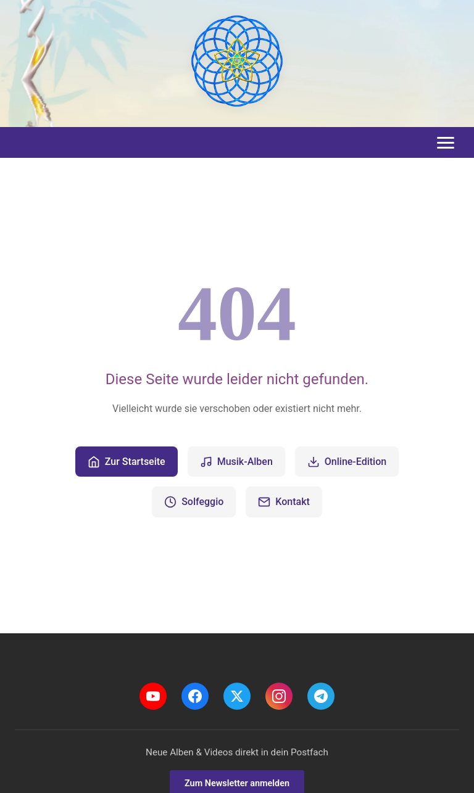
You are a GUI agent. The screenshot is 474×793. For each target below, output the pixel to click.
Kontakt (284, 502)
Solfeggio (193, 502)
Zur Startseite (126, 462)
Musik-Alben (236, 462)
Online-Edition (346, 462)
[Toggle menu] (445, 143)
